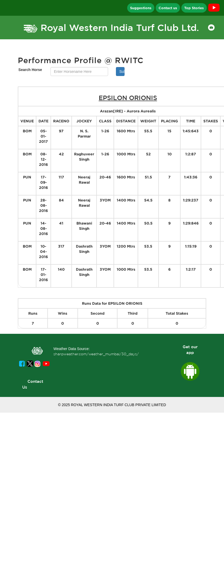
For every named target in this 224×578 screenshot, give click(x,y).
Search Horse (30, 70)
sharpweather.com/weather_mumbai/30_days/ (96, 354)
